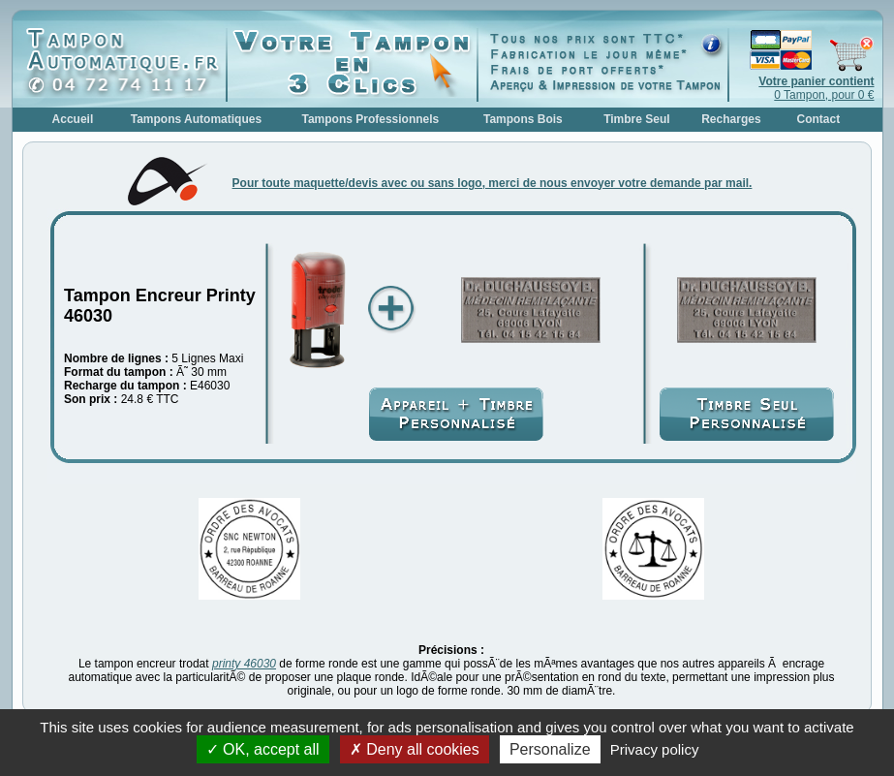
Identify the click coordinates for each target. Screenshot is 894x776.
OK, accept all (263, 749)
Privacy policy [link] (654, 749)
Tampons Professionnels (370, 119)
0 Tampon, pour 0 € (816, 88)
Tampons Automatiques (196, 119)
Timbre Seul (636, 119)
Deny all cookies (414, 749)
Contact (819, 119)
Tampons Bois (523, 119)
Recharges (730, 119)
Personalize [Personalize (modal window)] (550, 749)
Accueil (73, 119)
